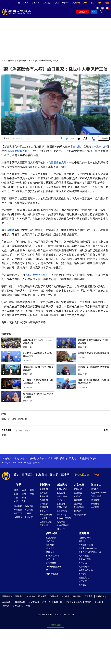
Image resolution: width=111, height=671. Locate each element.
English (93, 458)
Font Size (85, 138)
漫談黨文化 (84, 577)
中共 (66, 151)
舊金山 (63, 458)
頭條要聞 (18, 506)
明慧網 (88, 602)
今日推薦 (29, 510)
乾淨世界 (46, 602)
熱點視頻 (29, 506)
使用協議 (54, 596)
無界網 (6, 606)
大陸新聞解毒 (63, 525)
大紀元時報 (34, 602)
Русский (17, 462)
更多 (28, 606)
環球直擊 (33, 60)
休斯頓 (49, 458)
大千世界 (50, 559)
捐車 (100, 3)
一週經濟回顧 (46, 514)
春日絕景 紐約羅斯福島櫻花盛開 (93, 353)
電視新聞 (22, 60)
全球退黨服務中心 (73, 602)
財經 (24, 497)
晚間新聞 (44, 500)
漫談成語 (78, 503)
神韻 (19, 3)
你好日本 (50, 541)
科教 (24, 501)
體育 (32, 494)
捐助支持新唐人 (83, 474)
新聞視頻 (45, 484)
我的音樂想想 (52, 574)
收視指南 (31, 596)
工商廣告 (83, 585)
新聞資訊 (27, 474)
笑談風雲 (78, 493)
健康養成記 (96, 500)
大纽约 (15, 458)
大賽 (26, 3)
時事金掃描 (62, 496)
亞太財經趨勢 (46, 522)
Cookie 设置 (55, 625)
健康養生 (96, 484)
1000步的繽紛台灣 (53, 568)
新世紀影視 (18, 606)
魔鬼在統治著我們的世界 (90, 552)
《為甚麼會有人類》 (18, 151)
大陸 (16, 501)
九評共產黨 (84, 556)
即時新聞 (18, 510)
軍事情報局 (62, 511)
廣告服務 (77, 596)
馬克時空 (61, 522)
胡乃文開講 (96, 496)
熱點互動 (61, 493)
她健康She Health (99, 493)
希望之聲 (58, 602)
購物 (107, 3)
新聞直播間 (83, 12)
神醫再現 (95, 503)
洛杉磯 (32, 458)
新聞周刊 (44, 507)
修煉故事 (83, 581)
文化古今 (78, 511)
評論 (16, 497)
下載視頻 (104, 138)
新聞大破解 (62, 507)
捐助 (92, 3)
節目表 (54, 474)
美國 (16, 494)
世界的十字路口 (64, 518)
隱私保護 (42, 596)
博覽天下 (18, 513)
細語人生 (61, 529)
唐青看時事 (62, 514)
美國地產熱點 (80, 514)
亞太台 (72, 458)
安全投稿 (65, 596)
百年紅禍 (83, 563)
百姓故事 (83, 574)
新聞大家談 (62, 489)
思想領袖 (61, 503)
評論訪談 (62, 484)
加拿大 (23, 458)
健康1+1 (94, 489)
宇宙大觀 (75, 146)
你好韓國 (50, 545)
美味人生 (50, 552)
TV (94, 12)
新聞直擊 (44, 503)
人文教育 (79, 484)
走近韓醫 (95, 507)
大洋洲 (40, 458)
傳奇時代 (83, 541)
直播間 (65, 474)
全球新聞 (44, 489)
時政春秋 (61, 500)
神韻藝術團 (20, 602)
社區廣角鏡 (45, 518)
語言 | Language (62, 3)
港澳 (24, 490)
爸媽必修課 (79, 507)
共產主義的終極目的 (88, 548)
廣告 (85, 3)
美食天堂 (50, 548)
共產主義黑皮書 (86, 570)
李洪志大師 (100, 146)
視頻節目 (12, 60)
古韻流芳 (78, 496)
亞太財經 (44, 525)
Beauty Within (52, 556)
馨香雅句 (78, 500)
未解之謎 (78, 489)
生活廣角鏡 (51, 537)
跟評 (105, 430)
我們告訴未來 (85, 537)
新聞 (18, 484)
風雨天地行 (84, 566)
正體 (45, 3)
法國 (56, 458)
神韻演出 (18, 517)
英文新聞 (76, 3)
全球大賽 (29, 517)
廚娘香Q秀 (51, 563)
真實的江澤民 (85, 559)
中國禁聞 (44, 496)
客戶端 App (101, 596)
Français (6, 462)
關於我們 (19, 596)
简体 (50, 3)
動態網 (98, 602)
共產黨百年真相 (86, 545)
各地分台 (35, 3)
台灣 (24, 494)
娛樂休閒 (51, 533)
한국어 (36, 462)
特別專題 (84, 533)
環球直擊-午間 (45, 60)
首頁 (3, 60)
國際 (16, 490)
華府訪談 (44, 511)
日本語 (27, 462)
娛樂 (32, 490)
